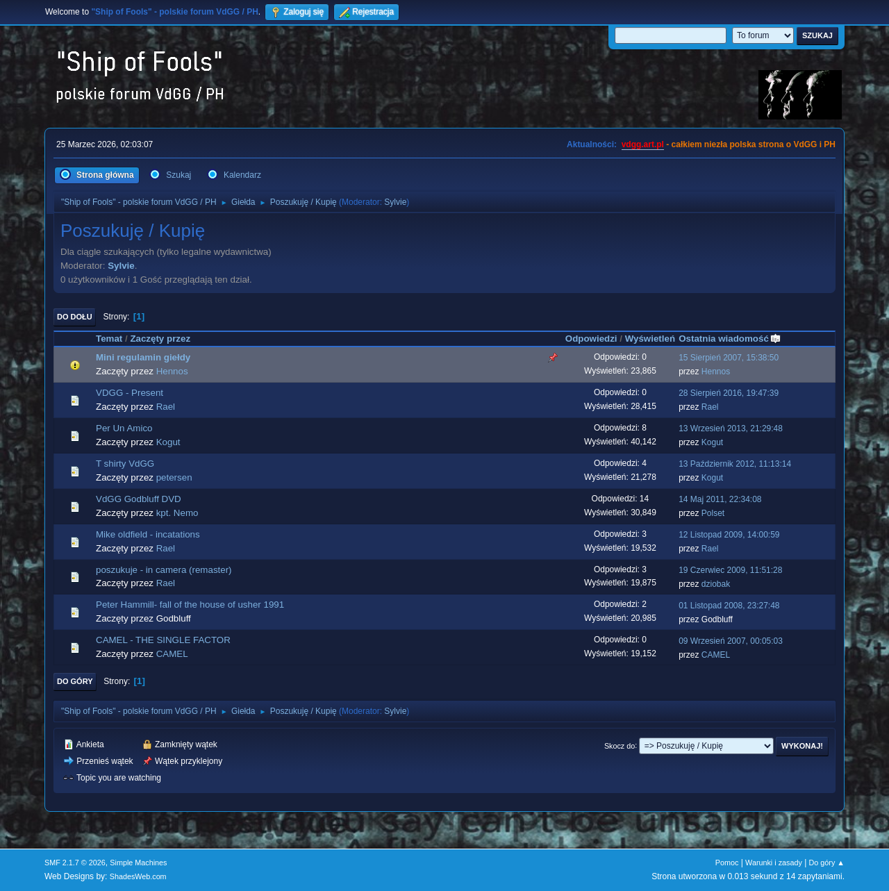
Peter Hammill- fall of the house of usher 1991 (190, 604)
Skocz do (619, 745)
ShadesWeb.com (138, 876)
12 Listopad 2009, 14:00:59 (729, 535)
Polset (712, 513)
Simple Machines (138, 862)
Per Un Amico (124, 428)
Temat (109, 338)
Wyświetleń (650, 338)
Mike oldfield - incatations (148, 534)
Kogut (168, 442)
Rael (165, 406)
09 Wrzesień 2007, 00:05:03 (731, 641)
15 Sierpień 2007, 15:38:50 (729, 358)
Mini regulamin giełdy (143, 357)
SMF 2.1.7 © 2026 (75, 862)
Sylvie (395, 202)
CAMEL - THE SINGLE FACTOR (163, 640)
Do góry (75, 681)
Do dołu (74, 317)
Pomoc (727, 862)
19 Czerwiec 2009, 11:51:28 (730, 570)
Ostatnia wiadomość (730, 338)
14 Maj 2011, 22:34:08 (720, 499)
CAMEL (172, 654)
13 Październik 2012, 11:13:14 (735, 464)
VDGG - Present (129, 393)
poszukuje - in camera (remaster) (164, 570)
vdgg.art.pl (643, 144)
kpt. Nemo (177, 513)
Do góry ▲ (827, 862)
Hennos (172, 371)
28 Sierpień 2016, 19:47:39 (729, 393)
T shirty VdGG (125, 463)
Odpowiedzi (591, 338)
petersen (174, 477)
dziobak (715, 584)
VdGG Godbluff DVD (138, 499)
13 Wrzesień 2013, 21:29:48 (731, 428)
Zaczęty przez (160, 338)
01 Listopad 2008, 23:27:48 (729, 605)
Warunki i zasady (773, 862)
